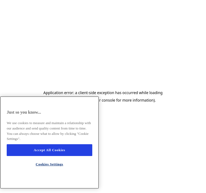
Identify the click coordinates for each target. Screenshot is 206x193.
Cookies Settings (49, 164)
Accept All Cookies (49, 150)
